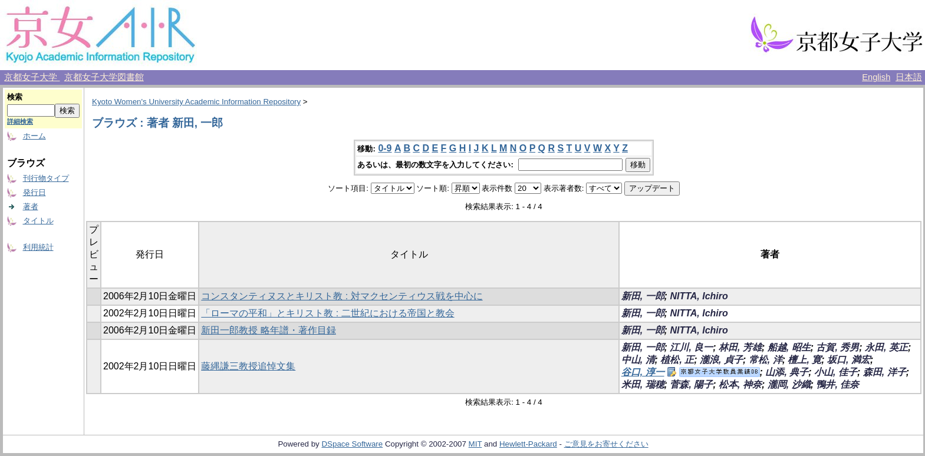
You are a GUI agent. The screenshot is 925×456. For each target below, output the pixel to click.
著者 (30, 206)
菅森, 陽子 (691, 384)
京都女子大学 (32, 77)
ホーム (34, 135)
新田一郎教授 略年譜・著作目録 (268, 330)
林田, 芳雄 (740, 347)
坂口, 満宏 (848, 360)
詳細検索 (20, 121)
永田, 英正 (886, 347)
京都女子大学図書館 (104, 77)
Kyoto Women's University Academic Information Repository (196, 101)
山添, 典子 (786, 372)
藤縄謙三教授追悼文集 (248, 366)
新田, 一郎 (642, 296)
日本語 (909, 77)
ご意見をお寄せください (606, 444)
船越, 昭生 (789, 347)
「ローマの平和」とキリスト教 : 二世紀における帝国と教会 (327, 313)
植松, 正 (677, 360)
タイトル (38, 220)
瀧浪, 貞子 (721, 360)
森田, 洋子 (884, 372)
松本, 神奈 (740, 384)
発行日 (34, 192)
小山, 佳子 (835, 372)
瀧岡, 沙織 (789, 384)
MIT (475, 444)
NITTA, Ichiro (699, 296)
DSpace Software (352, 444)
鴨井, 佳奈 (837, 384)
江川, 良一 (691, 347)
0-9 (384, 148)
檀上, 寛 (804, 360)
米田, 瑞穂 (642, 384)
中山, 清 (638, 360)
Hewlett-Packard (528, 444)
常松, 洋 (765, 360)
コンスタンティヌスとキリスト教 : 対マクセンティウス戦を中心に (341, 296)
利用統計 (38, 247)
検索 (14, 96)
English (876, 77)
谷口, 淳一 (642, 372)
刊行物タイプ (46, 178)
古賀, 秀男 (837, 347)
